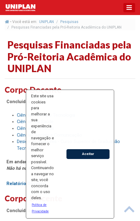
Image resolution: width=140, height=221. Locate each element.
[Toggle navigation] (129, 7)
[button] (42, 208)
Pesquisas (69, 22)
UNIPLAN (46, 22)
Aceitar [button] (88, 154)
